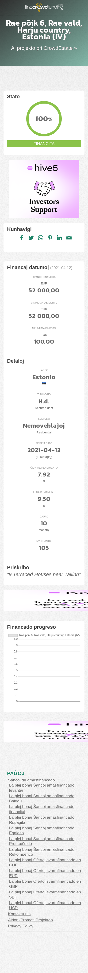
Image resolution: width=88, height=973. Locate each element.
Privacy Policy (20, 926)
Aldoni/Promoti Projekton (30, 920)
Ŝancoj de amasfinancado (31, 780)
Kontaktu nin (19, 914)
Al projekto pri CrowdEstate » (44, 48)
